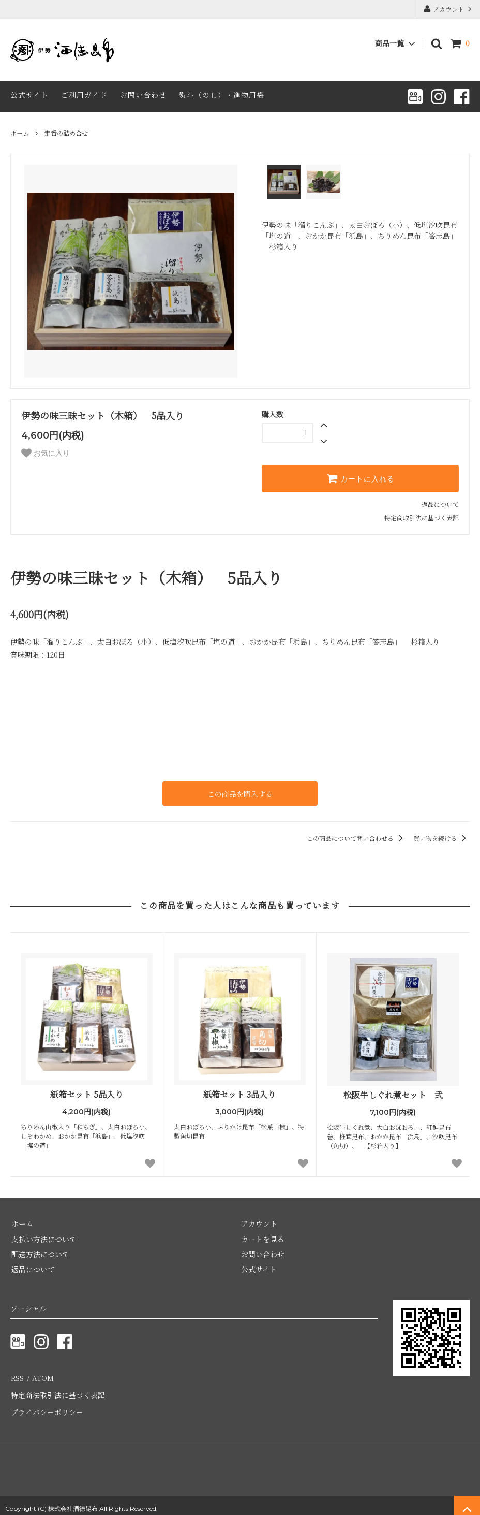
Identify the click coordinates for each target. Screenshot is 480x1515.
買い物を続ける (441, 837)
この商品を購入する (240, 793)
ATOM (41, 1376)
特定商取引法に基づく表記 (421, 517)
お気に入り (45, 453)
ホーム (19, 132)
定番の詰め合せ (66, 132)
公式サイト (29, 95)
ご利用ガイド (84, 95)
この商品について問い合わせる (357, 837)
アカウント (448, 9)
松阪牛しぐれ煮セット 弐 (393, 1094)
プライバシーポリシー (46, 1406)
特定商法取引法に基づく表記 (57, 1391)
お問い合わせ (143, 95)
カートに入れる (360, 478)
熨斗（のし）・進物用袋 (221, 95)
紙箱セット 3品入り (239, 1094)
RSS (16, 1376)
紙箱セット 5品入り (86, 1094)
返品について (440, 504)
